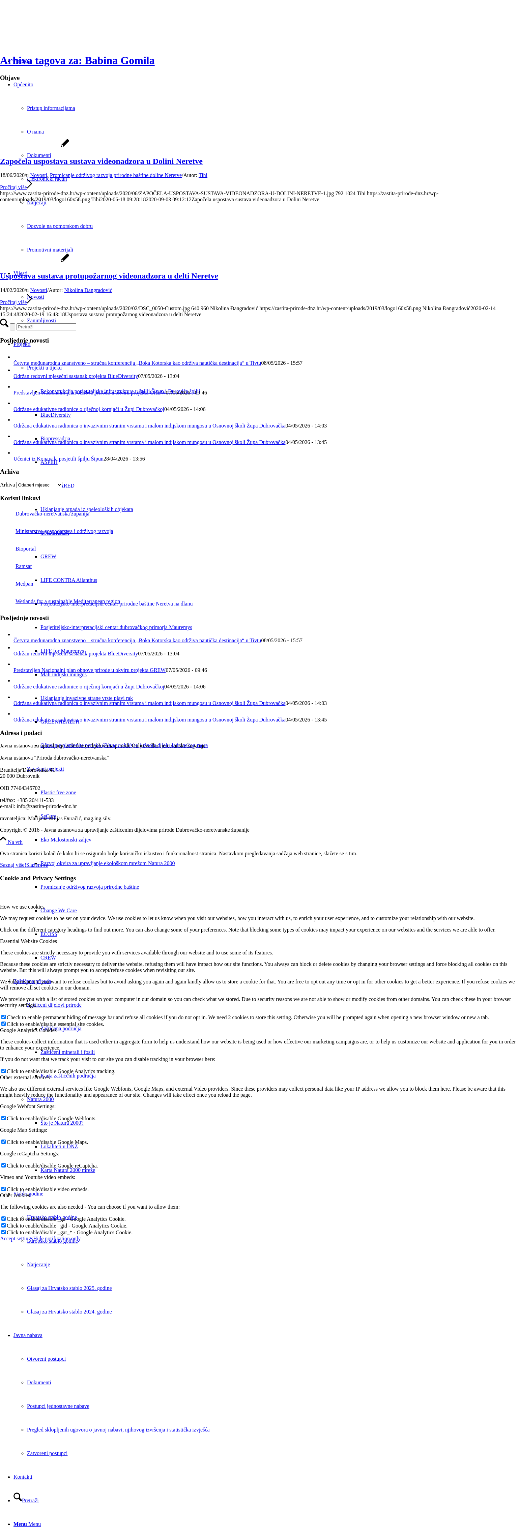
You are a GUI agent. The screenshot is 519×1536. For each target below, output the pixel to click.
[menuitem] (279, 840)
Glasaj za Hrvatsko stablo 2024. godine (69, 1312)
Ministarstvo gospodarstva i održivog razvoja (56, 531)
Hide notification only (57, 1238)
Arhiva (7, 485)
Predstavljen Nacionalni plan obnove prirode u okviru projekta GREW (89, 392)
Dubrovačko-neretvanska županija (44, 513)
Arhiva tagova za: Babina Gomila (77, 60)
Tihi (203, 175)
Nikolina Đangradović (88, 290)
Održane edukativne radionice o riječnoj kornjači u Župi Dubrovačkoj (88, 409)
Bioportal (18, 549)
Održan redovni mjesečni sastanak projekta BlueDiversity (75, 376)
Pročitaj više (16, 187)
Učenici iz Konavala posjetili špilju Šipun (58, 459)
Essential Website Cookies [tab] (28, 941)
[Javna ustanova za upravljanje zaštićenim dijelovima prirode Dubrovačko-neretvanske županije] (50, 32)
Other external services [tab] (25, 1077)
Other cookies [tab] (15, 1195)
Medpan (16, 584)
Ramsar (16, 566)
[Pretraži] (26, 1500)
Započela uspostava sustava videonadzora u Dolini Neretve (101, 161)
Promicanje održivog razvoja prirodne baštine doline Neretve (116, 175)
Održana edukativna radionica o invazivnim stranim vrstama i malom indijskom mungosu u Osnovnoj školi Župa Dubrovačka (149, 426)
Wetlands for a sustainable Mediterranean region (60, 601)
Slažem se (37, 865)
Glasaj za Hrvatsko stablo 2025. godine (69, 1288)
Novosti (38, 175)
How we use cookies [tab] (22, 907)
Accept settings (16, 1238)
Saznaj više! (13, 865)
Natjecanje (38, 1264)
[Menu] (27, 1524)
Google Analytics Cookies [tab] (28, 1030)
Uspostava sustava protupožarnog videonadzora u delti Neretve (109, 275)
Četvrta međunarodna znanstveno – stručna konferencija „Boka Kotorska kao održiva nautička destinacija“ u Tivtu (137, 363)
